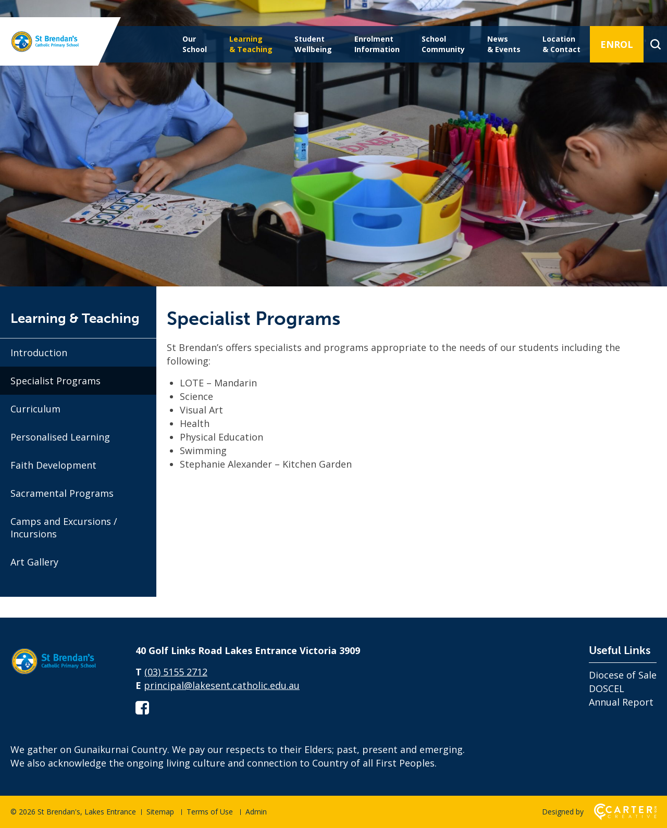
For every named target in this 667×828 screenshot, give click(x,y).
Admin (256, 812)
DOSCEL (606, 688)
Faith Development (53, 465)
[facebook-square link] (142, 707)
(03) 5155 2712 (175, 672)
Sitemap (160, 812)
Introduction (38, 352)
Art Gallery (34, 562)
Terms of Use (210, 812)
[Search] (655, 44)
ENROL (616, 44)
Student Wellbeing (313, 44)
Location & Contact (561, 44)
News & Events (504, 44)
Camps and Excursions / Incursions (63, 527)
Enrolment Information (377, 44)
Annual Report (621, 702)
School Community (443, 44)
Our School (194, 44)
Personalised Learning (60, 437)
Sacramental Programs (62, 493)
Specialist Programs (55, 380)
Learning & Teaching (251, 44)
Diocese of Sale (623, 675)
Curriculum (35, 409)
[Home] (62, 675)
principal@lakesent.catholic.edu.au (222, 685)
